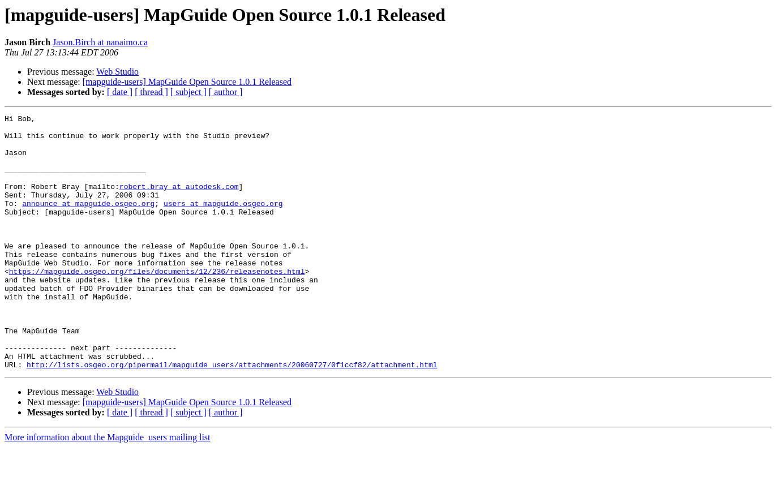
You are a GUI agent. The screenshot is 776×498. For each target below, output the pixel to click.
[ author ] (226, 92)
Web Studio (117, 71)
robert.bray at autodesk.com (179, 201)
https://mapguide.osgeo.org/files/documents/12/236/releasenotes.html (157, 303)
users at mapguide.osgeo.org (223, 222)
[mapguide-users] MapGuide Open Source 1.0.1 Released (187, 82)
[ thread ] (151, 92)
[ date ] (119, 92)
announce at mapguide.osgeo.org (88, 222)
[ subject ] (188, 92)
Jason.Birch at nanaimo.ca (100, 42)
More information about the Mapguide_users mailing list (108, 488)
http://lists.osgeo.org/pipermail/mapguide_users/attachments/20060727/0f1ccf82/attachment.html (232, 415)
